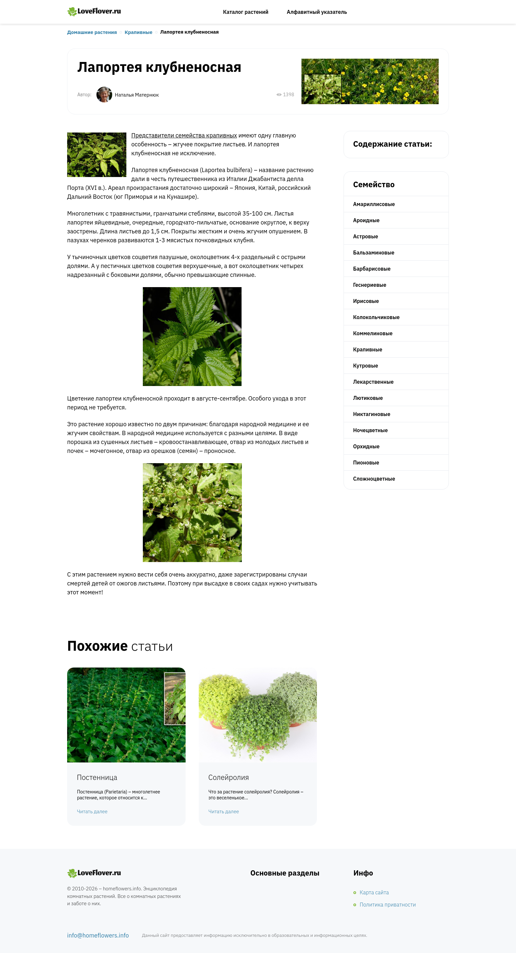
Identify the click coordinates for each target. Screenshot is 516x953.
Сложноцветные (374, 478)
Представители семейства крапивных (184, 135)
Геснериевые (369, 285)
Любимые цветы (94, 12)
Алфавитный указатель (317, 12)
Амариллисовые (374, 204)
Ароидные (366, 220)
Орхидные (366, 446)
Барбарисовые (372, 268)
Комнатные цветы (94, 874)
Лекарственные (373, 381)
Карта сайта (374, 892)
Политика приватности (388, 904)
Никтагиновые (371, 414)
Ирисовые (366, 301)
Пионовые (366, 462)
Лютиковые (368, 398)
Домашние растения (92, 32)
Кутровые (365, 365)
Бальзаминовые (373, 252)
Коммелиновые (373, 333)
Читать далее (92, 812)
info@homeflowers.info (98, 935)
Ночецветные (370, 430)
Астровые (365, 236)
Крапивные (138, 32)
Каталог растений (246, 12)
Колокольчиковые (376, 317)
